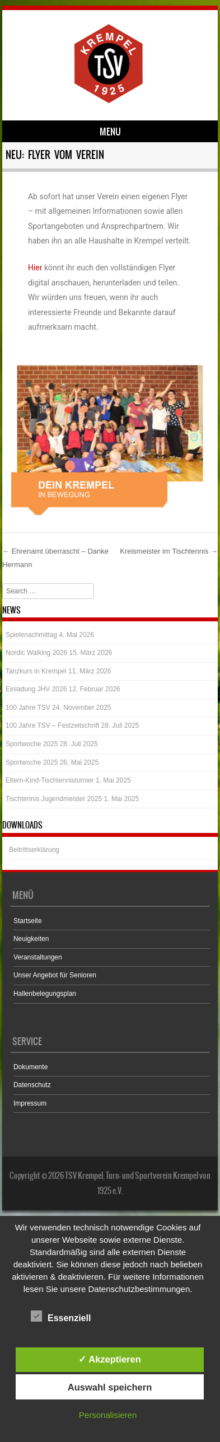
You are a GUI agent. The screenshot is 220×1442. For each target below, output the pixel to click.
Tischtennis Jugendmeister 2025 (54, 799)
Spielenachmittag (31, 635)
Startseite (27, 921)
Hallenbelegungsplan (44, 994)
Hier (35, 267)
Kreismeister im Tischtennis (169, 551)
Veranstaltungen (37, 957)
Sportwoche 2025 (32, 744)
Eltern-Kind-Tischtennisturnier (50, 780)
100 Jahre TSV (28, 707)
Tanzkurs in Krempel (36, 671)
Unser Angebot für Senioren (54, 975)
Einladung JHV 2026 (36, 689)
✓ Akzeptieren (109, 1359)
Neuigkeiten (31, 939)
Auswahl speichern (110, 1387)
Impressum (29, 1103)
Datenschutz (32, 1085)
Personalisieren (108, 1415)
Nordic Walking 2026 (36, 653)
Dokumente (30, 1067)
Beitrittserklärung (34, 850)
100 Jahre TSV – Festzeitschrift (52, 725)
